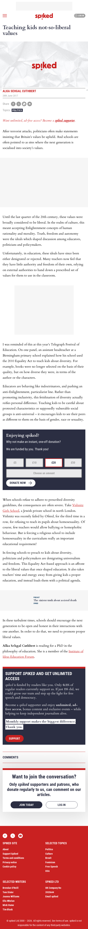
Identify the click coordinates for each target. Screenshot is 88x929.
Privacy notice (10, 862)
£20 (53, 462)
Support (14, 738)
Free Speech (51, 866)
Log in (79, 15)
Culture (49, 853)
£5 (15, 462)
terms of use (62, 920)
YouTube (20, 835)
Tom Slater (8, 892)
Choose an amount (44, 473)
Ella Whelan (8, 900)
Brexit (48, 858)
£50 (73, 462)
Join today (26, 805)
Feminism (50, 862)
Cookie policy (9, 866)
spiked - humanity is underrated (44, 16)
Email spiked (51, 896)
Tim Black (8, 909)
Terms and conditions (13, 858)
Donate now (18, 483)
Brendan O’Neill (11, 887)
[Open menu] (5, 15)
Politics (17, 110)
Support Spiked (10, 853)
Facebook (5, 835)
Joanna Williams (11, 896)
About (5, 849)
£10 (34, 462)
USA (47, 871)
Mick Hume (8, 905)
